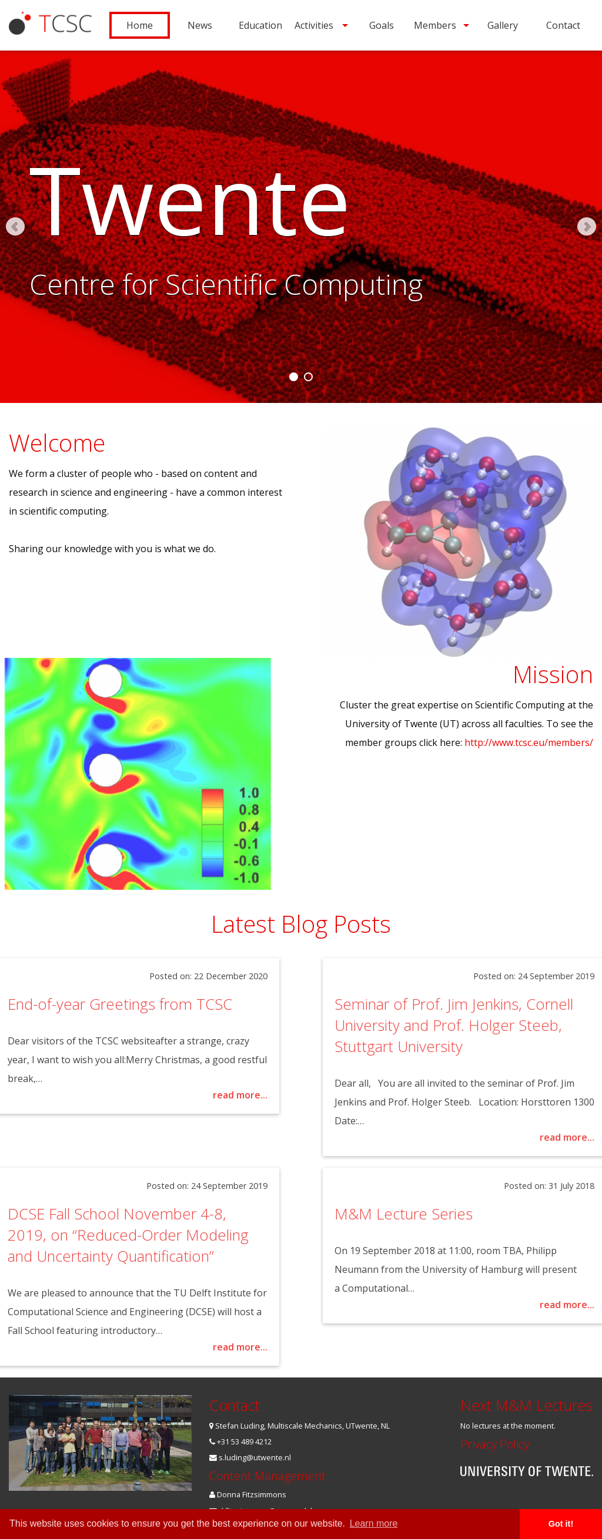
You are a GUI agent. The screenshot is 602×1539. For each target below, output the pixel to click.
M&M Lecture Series (424, 1214)
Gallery (502, 25)
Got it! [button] (561, 1523)
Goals (381, 25)
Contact (563, 25)
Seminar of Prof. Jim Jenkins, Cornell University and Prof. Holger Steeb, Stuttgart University (474, 1025)
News (200, 25)
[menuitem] (139, 25)
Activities (314, 25)
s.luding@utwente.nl (250, 1457)
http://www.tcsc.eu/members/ (528, 742)
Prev (15, 226)
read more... (219, 1094)
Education (260, 25)
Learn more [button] (374, 1523)
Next (586, 226)
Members (435, 25)
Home (139, 25)
